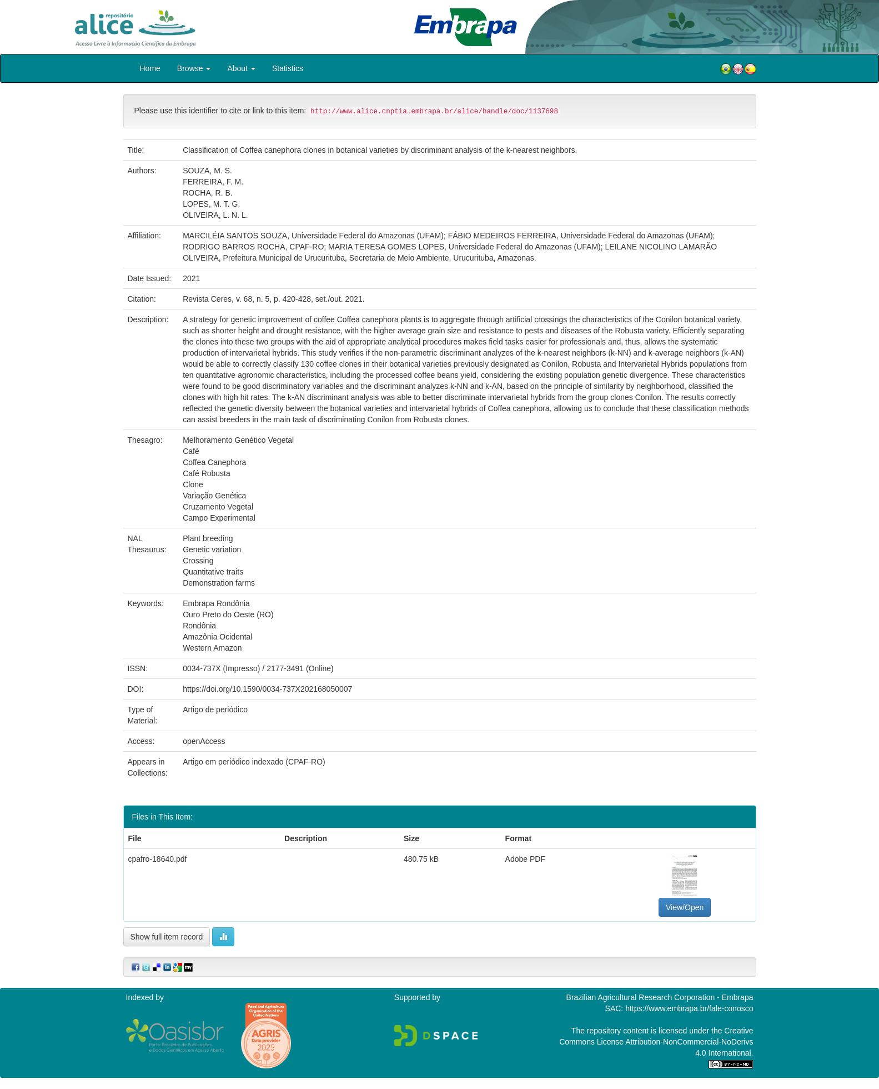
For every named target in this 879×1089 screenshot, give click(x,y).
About (241, 68)
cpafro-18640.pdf (157, 859)
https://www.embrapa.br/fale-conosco (689, 1008)
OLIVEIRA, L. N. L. (215, 215)
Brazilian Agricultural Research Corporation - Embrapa (660, 997)
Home (150, 68)
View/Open (685, 907)
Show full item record (166, 936)
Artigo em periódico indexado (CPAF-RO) (254, 761)
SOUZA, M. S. (207, 170)
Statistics (287, 68)
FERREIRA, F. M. (213, 181)
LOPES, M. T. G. (211, 203)
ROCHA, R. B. (207, 192)
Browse (194, 68)
